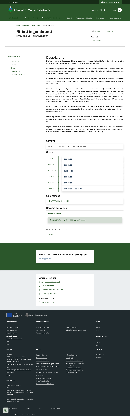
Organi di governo (11, 336)
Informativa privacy (72, 355)
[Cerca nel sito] (119, 10)
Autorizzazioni (40, 330)
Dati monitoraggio (11, 408)
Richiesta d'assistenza (72, 372)
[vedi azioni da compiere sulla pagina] (108, 31)
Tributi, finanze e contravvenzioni (76, 330)
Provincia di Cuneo (41, 358)
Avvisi (97, 330)
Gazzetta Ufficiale (41, 369)
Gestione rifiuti (35, 25)
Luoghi (98, 342)
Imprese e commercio (72, 327)
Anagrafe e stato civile (43, 327)
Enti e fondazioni (11, 333)
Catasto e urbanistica (42, 333)
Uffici (7, 344)
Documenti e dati (11, 330)
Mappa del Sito (55, 408)
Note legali (69, 358)
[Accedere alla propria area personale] (110, 2)
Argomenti (25, 25)
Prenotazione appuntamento (74, 370)
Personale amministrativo (14, 339)
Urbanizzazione (100, 18)
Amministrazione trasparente (75, 363)
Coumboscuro (40, 375)
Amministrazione (14, 18)
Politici (8, 342)
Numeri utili (9, 375)
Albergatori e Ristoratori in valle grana (47, 366)
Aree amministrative (12, 327)
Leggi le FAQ (70, 365)
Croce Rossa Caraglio (42, 381)
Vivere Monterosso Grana (51, 18)
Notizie (98, 327)
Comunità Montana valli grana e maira (47, 364)
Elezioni (69, 18)
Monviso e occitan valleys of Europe (47, 372)
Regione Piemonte (13, 2)
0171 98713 (16, 362)
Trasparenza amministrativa (84, 18)
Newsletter (99, 357)
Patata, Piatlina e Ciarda (43, 378)
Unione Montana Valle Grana (45, 384)
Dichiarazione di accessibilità (74, 361)
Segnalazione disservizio (73, 368)
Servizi (35, 18)
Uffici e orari (10, 372)
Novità (27, 18)
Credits (40, 408)
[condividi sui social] (95, 31)
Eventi (98, 345)
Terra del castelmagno (42, 361)
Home (18, 25)
